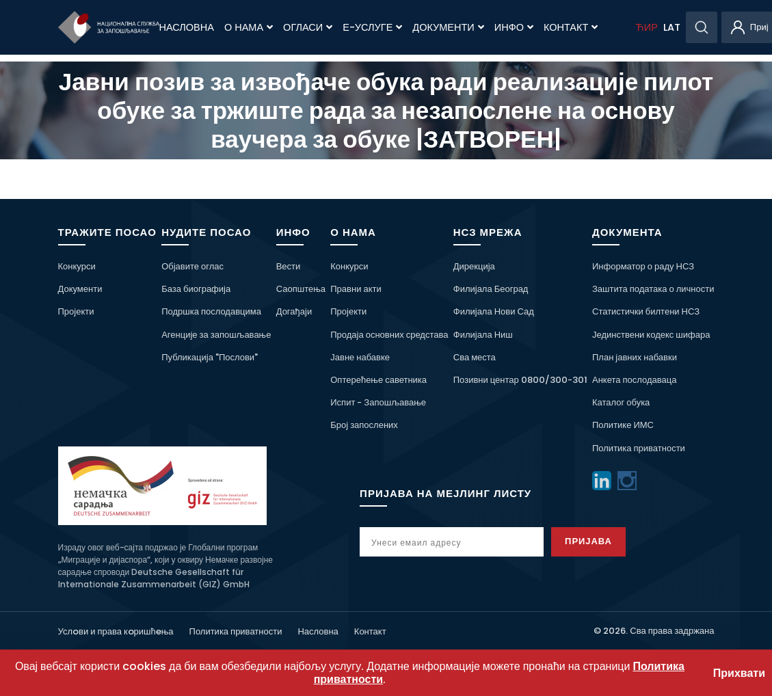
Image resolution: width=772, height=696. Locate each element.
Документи (447, 27)
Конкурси (77, 266)
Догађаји (294, 311)
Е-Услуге (372, 27)
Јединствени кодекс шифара (651, 334)
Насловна (186, 27)
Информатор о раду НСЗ (643, 266)
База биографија (195, 288)
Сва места (474, 357)
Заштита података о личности (653, 288)
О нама (248, 27)
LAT (671, 27)
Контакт (571, 27)
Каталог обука (621, 402)
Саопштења (300, 288)
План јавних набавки (634, 357)
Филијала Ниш (483, 334)
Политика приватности (638, 448)
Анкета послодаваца (634, 379)
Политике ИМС (623, 424)
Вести (288, 266)
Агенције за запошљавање (216, 334)
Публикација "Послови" (209, 357)
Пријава (588, 541)
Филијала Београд (491, 288)
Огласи (307, 27)
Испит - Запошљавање (378, 402)
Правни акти (355, 288)
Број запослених (364, 424)
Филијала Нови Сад (493, 311)
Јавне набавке (360, 357)
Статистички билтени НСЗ (646, 311)
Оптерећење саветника (378, 379)
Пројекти (76, 311)
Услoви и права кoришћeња (116, 631)
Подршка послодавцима (211, 311)
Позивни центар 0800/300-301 (520, 379)
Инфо (513, 27)
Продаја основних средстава (389, 334)
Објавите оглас (192, 266)
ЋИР (646, 27)
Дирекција (474, 266)
